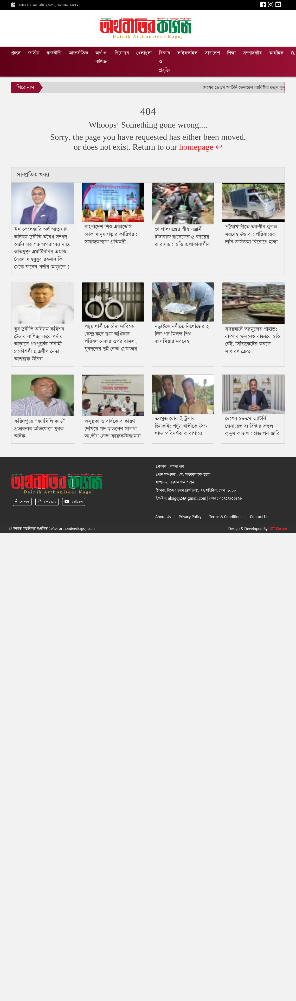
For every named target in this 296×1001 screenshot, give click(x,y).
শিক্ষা (231, 53)
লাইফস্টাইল (187, 53)
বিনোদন (122, 53)
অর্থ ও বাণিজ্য (101, 57)
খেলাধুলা (144, 53)
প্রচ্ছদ (16, 53)
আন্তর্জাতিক (78, 53)
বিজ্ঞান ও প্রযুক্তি (164, 61)
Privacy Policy (190, 516)
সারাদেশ (212, 53)
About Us (163, 516)
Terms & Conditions (225, 516)
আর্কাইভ (276, 53)
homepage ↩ (200, 147)
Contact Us (259, 516)
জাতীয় (33, 53)
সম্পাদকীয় (252, 53)
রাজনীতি (54, 53)
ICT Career (278, 528)
